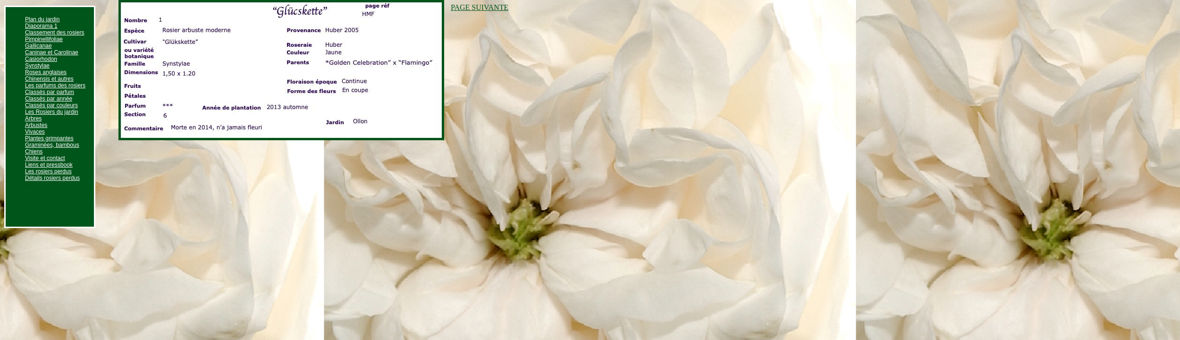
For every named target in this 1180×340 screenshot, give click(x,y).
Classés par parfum (49, 92)
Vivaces (35, 131)
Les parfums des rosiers (55, 85)
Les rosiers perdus (48, 171)
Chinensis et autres (49, 79)
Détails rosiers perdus (52, 178)
